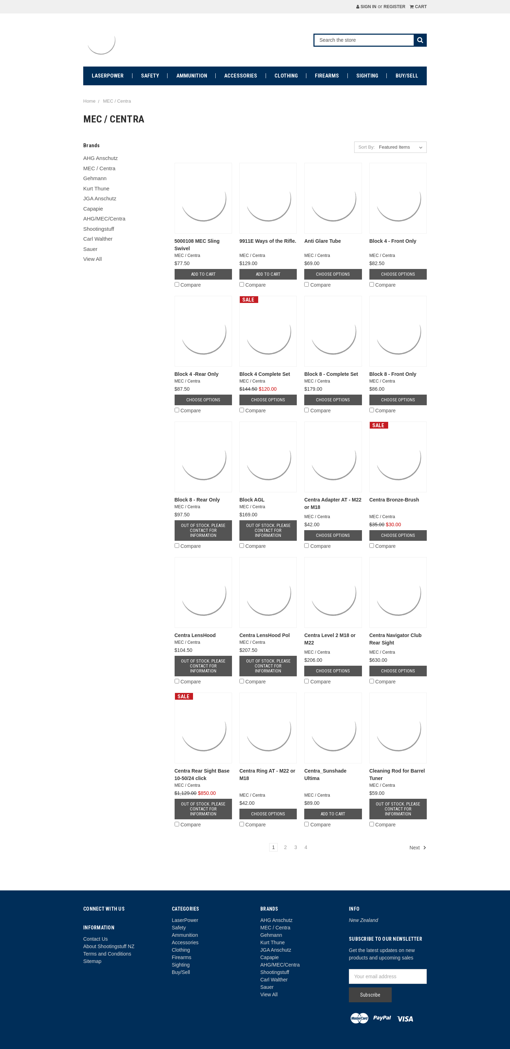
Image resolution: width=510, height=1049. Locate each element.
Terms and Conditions (107, 954)
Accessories (240, 76)
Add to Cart (203, 274)
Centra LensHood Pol (264, 635)
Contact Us (95, 939)
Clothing (286, 76)
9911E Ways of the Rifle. (267, 241)
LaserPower (108, 76)
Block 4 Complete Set (264, 374)
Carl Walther (98, 239)
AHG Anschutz (100, 158)
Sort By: (366, 147)
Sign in (366, 6)
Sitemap (92, 961)
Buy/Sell (407, 76)
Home (89, 101)
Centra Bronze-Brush (394, 500)
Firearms (327, 76)
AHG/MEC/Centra (104, 219)
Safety (150, 76)
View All (92, 259)
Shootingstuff (98, 229)
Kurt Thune (96, 188)
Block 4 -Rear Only (197, 374)
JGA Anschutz (99, 198)
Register (394, 6)
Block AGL (252, 500)
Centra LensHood (195, 635)
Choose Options (333, 274)
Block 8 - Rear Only (197, 500)
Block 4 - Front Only (392, 241)
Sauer (90, 249)
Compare (188, 285)
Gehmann (95, 178)
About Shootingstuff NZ (109, 946)
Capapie (93, 209)
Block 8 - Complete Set (331, 374)
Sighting (367, 76)
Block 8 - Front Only (392, 374)
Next (417, 847)
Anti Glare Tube (322, 241)
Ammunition (191, 76)
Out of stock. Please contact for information (203, 530)
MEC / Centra (117, 101)
